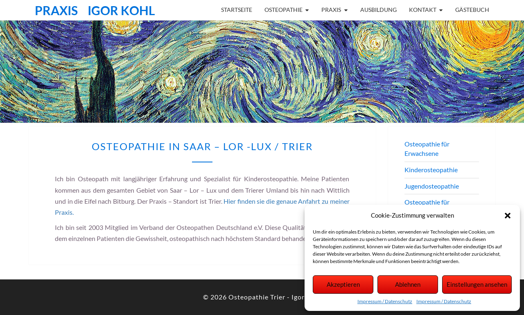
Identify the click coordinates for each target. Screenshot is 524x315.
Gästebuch (472, 9)
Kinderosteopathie (431, 169)
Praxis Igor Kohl (95, 10)
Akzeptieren (343, 284)
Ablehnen (407, 284)
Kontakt (422, 9)
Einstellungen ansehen (477, 284)
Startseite (236, 9)
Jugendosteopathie (431, 186)
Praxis (331, 9)
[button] (508, 216)
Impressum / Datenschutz (384, 301)
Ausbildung (378, 9)
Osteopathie (283, 9)
